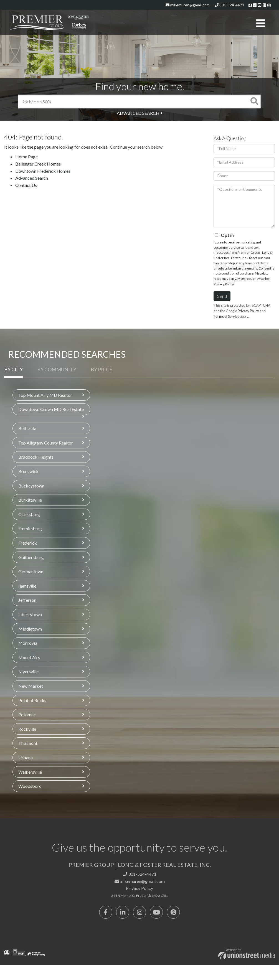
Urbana (25, 757)
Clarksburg (29, 514)
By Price (101, 369)
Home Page (26, 156)
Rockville (27, 729)
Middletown (30, 628)
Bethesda (27, 428)
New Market (30, 686)
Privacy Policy (224, 284)
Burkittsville (30, 499)
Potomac (27, 714)
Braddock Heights (36, 456)
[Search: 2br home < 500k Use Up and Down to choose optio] (132, 101)
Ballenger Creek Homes (38, 163)
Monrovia (27, 643)
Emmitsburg (30, 528)
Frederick (27, 542)
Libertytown (30, 614)
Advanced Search (138, 113)
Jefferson (27, 600)
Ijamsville (27, 585)
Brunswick (28, 471)
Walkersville (30, 771)
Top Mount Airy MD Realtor (45, 395)
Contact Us (26, 185)
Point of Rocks (32, 700)
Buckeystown (31, 485)
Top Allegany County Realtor (45, 442)
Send (222, 296)
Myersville (28, 671)
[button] (254, 101)
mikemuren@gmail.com (188, 4)
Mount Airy (29, 657)
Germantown (30, 571)
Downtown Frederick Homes (42, 171)
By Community (56, 369)
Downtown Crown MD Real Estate (51, 409)
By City (13, 369)
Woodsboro (30, 786)
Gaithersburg (31, 557)
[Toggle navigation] (260, 23)
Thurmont (27, 743)
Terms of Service (226, 316)
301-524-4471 (229, 4)
